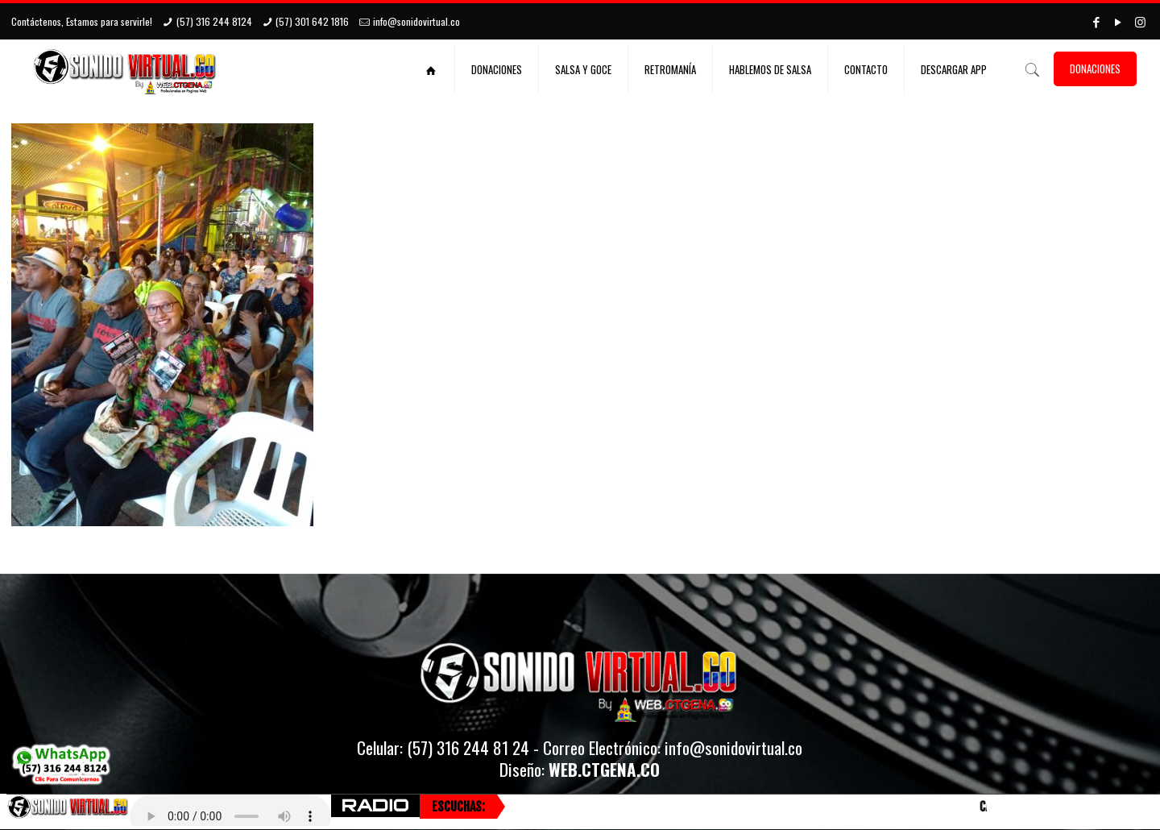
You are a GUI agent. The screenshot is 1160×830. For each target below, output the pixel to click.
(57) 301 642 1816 (312, 21)
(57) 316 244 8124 (214, 21)
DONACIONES (1095, 68)
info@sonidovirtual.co (416, 21)
